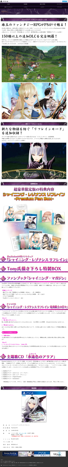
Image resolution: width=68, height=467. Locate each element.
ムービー (42, 7)
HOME (8, 4)
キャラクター (59, 4)
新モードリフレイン (8, 7)
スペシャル (59, 7)
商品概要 (25, 4)
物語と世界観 (42, 4)
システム (25, 7)
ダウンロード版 (22, 433)
